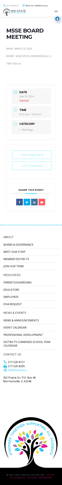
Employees (11, 297)
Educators (11, 290)
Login (50, 475)
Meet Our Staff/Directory (35, 5)
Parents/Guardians (17, 282)
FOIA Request (12, 304)
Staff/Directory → (16, 370)
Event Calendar (14, 327)
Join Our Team (13, 266)
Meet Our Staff (14, 252)
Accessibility (18, 478)
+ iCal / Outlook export (32, 165)
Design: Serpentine (40, 478)
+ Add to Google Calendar (32, 154)
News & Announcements (21, 320)
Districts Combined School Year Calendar (26, 343)
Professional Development (23, 335)
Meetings (26, 129)
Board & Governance (18, 244)
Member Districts (16, 259)
